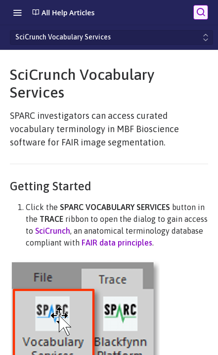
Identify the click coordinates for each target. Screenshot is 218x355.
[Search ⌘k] (200, 12)
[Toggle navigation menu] (17, 12)
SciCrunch (52, 230)
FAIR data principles (117, 242)
